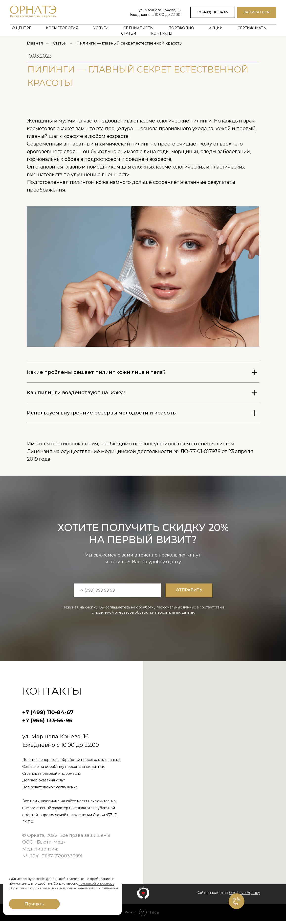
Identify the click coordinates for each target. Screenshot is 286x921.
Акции (216, 28)
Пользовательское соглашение (50, 787)
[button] (256, 12)
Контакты (161, 33)
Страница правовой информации (51, 773)
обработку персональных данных (166, 607)
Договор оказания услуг (43, 780)
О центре (21, 28)
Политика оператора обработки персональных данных (71, 759)
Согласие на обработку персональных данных (63, 766)
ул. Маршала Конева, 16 (159, 10)
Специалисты (138, 28)
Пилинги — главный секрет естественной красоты (129, 43)
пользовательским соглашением (92, 888)
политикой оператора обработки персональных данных (145, 612)
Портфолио (181, 28)
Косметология (62, 28)
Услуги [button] (101, 28)
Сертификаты (252, 28)
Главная (35, 43)
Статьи (128, 33)
